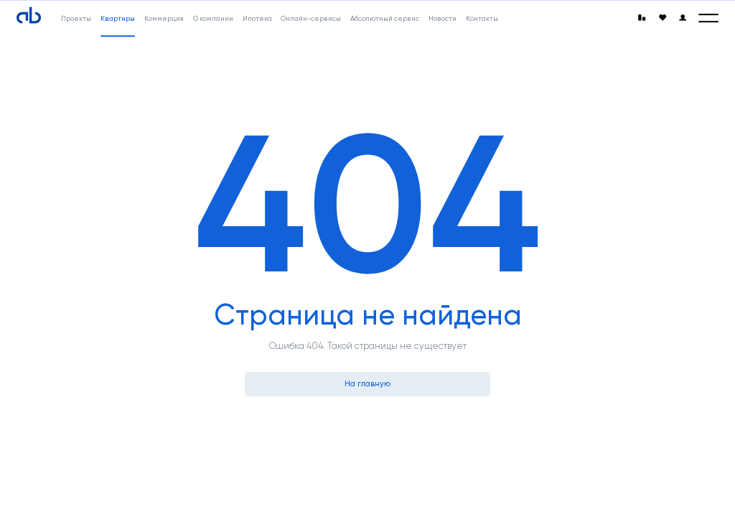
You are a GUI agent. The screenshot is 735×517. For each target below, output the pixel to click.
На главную (367, 383)
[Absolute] (29, 16)
